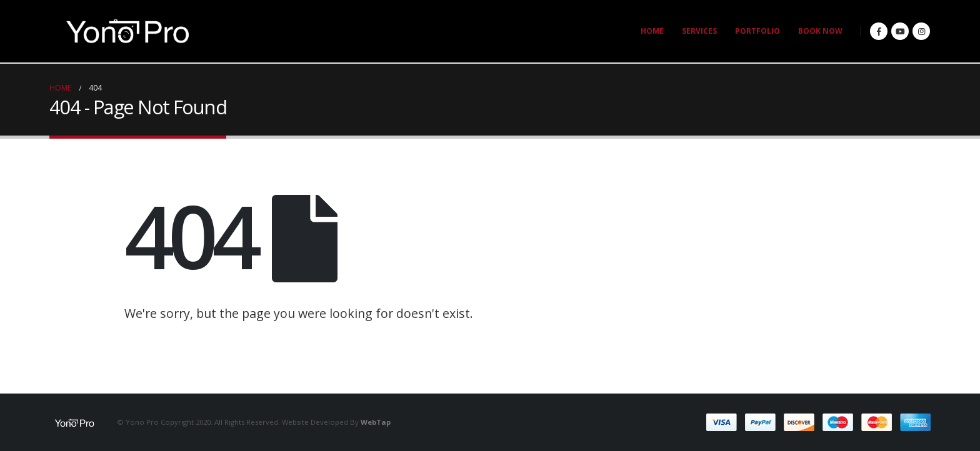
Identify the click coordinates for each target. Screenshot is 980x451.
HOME (652, 31)
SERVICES (699, 31)
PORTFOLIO (757, 31)
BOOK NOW (820, 31)
